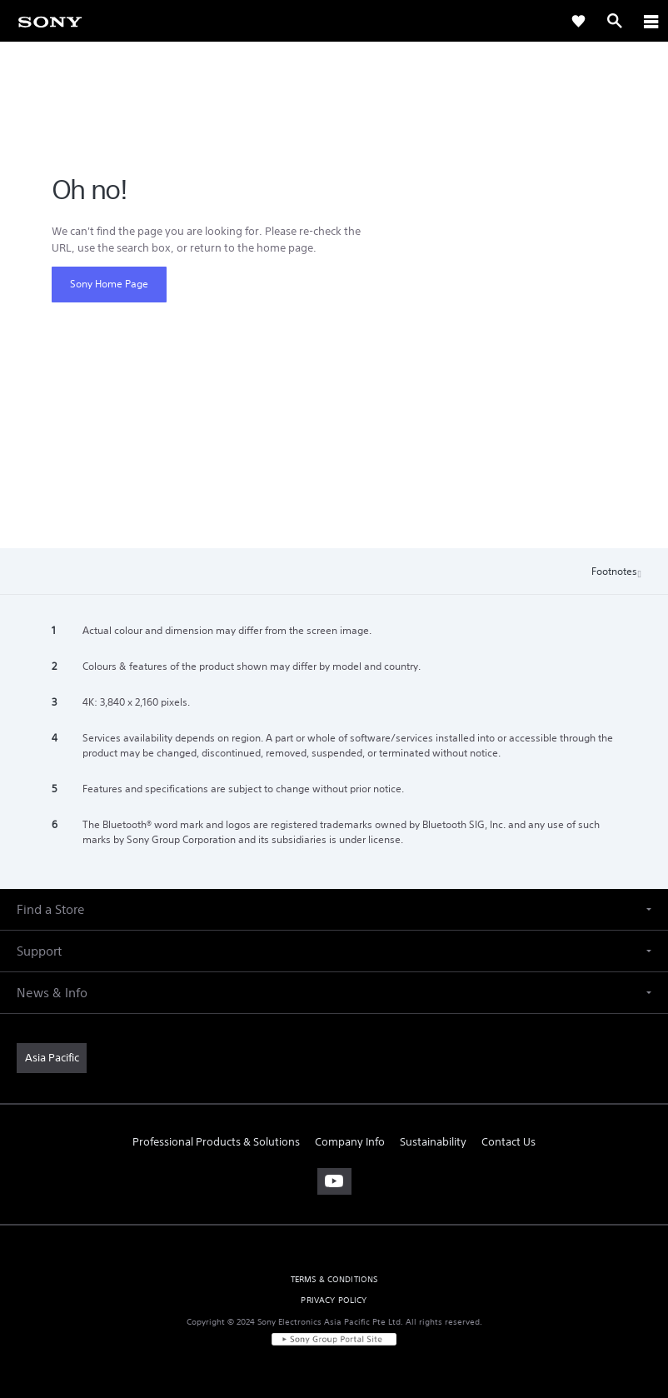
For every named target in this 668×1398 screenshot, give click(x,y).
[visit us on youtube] (334, 1181)
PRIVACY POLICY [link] (333, 1300)
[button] (334, 909)
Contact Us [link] (508, 1142)
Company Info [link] (350, 1142)
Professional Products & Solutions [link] (216, 1142)
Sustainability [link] (433, 1142)
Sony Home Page (109, 284)
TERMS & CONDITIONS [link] (334, 1279)
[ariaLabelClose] (650, 21)
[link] (50, 20)
